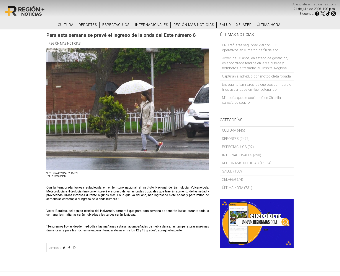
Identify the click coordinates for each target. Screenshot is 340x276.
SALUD (225, 25)
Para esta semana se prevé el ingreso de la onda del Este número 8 (121, 35)
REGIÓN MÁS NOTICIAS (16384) (246, 163)
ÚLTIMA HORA (269, 25)
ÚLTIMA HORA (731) (237, 188)
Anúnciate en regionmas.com (314, 4)
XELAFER (244, 25)
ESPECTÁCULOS (116, 25)
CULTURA (66, 25)
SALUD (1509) (232, 171)
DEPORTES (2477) (236, 139)
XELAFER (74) (232, 180)
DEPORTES (88, 25)
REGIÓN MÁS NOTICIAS (193, 25)
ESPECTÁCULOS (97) (238, 147)
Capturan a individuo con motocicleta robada (256, 76)
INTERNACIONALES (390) (241, 155)
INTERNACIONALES (151, 25)
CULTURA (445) (233, 130)
